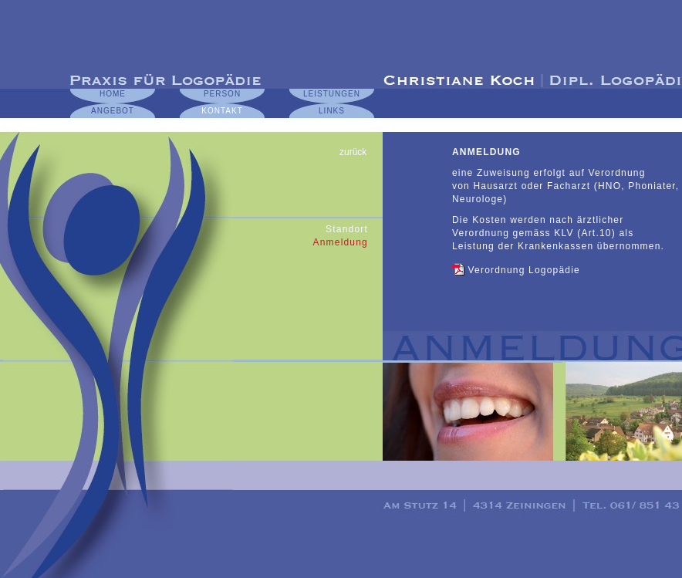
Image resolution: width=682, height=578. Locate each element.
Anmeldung (340, 242)
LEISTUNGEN (331, 94)
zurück (352, 152)
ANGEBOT (112, 110)
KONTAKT (221, 110)
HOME (113, 94)
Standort (347, 229)
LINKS (332, 110)
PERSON (222, 94)
